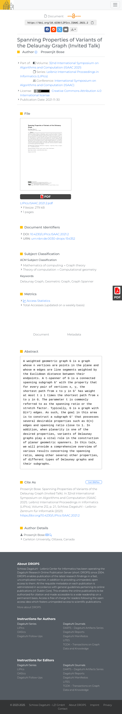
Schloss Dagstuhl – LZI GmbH (47, 705)
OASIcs (21, 632)
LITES (66, 640)
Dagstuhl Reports (73, 632)
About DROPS (77, 705)
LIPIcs (20, 627)
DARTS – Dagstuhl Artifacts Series (83, 627)
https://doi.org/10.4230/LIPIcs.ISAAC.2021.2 (50, 515)
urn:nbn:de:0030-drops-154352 (53, 238)
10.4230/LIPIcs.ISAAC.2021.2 (49, 234)
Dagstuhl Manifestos (75, 636)
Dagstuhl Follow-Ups (29, 636)
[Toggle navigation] (115, 4)
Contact (62, 708)
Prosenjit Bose (53, 52)
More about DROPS (29, 607)
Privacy (107, 705)
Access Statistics (36, 300)
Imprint (94, 705)
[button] (73, 29)
